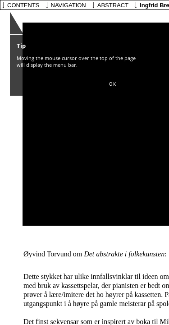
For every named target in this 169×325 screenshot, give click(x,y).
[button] (113, 84)
